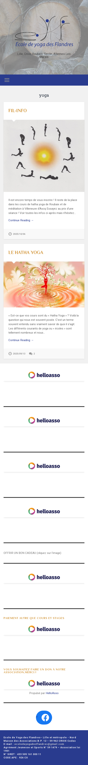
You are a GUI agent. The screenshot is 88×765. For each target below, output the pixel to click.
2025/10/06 (19, 234)
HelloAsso (52, 693)
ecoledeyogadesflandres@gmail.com (39, 744)
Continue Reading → (21, 220)
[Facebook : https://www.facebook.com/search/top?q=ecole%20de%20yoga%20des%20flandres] (45, 717)
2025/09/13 (19, 353)
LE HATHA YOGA (25, 252)
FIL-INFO (17, 110)
